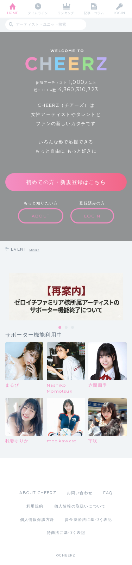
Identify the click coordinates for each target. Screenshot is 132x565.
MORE (34, 250)
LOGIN (119, 13)
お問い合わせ (80, 492)
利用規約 (35, 506)
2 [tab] (66, 328)
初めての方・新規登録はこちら (66, 182)
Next (125, 296)
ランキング (66, 13)
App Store (47, 473)
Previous (7, 296)
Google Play (84, 473)
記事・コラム (94, 13)
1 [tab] (60, 328)
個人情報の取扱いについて (80, 506)
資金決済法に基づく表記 (88, 519)
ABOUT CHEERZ (37, 492)
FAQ (108, 492)
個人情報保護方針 (37, 519)
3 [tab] (73, 328)
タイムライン (38, 13)
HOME (12, 13)
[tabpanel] (66, 296)
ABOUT (41, 216)
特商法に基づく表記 (66, 532)
